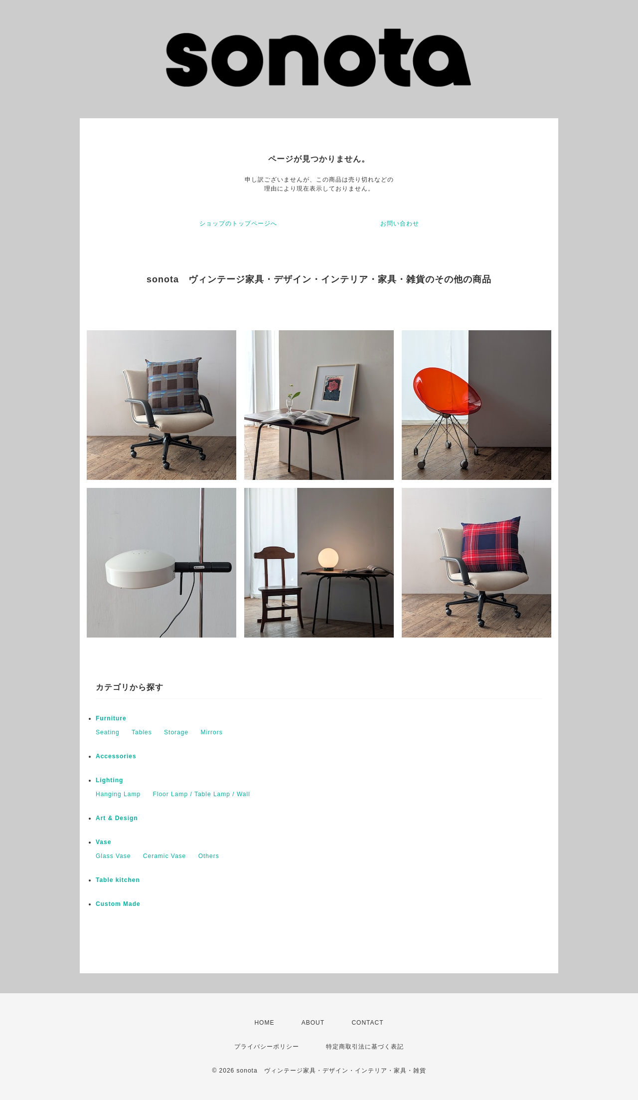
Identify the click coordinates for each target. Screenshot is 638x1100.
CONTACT (367, 1022)
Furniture (111, 718)
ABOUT (313, 1022)
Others (208, 856)
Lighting (109, 780)
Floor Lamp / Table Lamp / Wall (201, 794)
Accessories (116, 756)
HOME (264, 1022)
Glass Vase (113, 856)
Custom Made (118, 903)
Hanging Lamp (118, 794)
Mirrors (211, 732)
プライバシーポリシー (266, 1046)
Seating (108, 732)
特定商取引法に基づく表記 (365, 1046)
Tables (142, 732)
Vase (103, 842)
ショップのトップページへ (238, 223)
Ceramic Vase (164, 856)
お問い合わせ (399, 223)
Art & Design (117, 818)
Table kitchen (118, 880)
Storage (176, 732)
